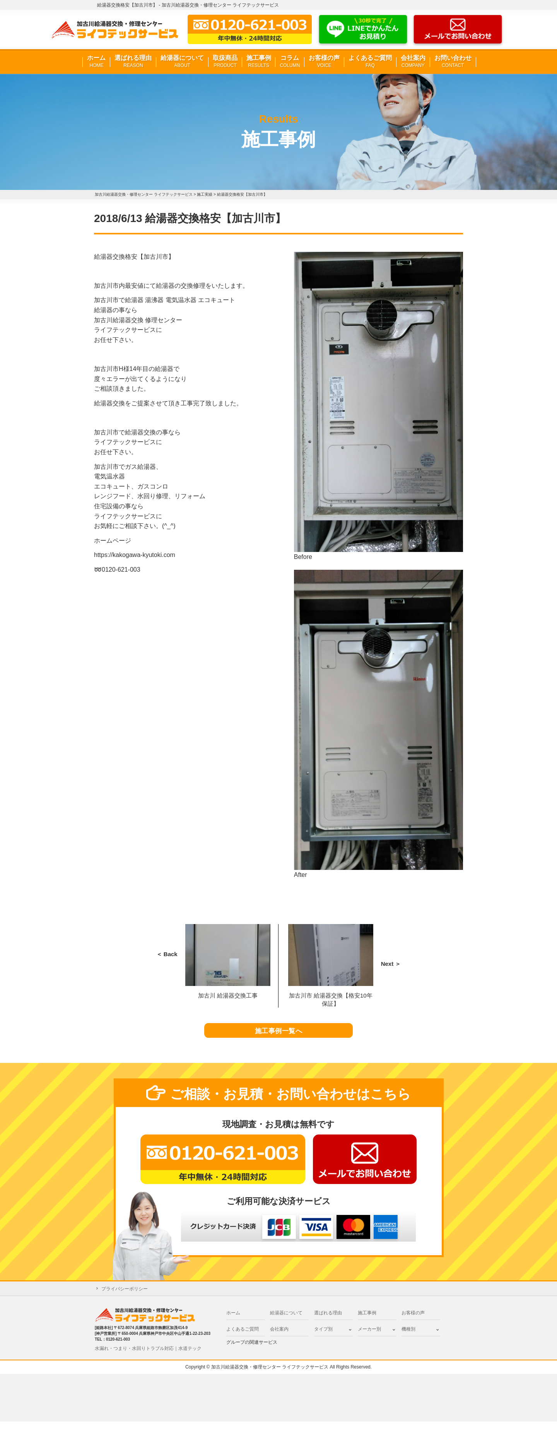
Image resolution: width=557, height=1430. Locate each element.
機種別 (408, 1337)
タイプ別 (323, 1337)
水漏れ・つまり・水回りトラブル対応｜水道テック (148, 1357)
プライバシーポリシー (124, 1297)
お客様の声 (324, 62)
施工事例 (258, 62)
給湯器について (182, 62)
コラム (290, 62)
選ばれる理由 (133, 62)
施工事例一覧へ (279, 1035)
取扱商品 (225, 62)
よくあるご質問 (370, 62)
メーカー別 (369, 1337)
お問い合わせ (453, 62)
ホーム (96, 62)
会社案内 (413, 62)
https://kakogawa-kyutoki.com (134, 555)
